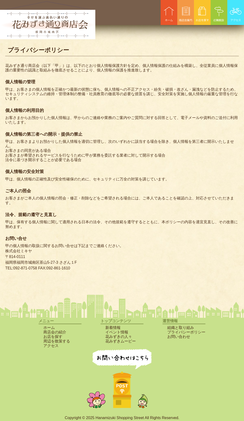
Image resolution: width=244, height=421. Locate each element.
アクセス (51, 346)
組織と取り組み (180, 328)
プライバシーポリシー (186, 332)
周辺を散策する (56, 341)
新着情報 (113, 328)
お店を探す (52, 337)
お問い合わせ (178, 337)
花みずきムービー (120, 341)
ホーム (49, 328)
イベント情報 (116, 332)
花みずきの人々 (118, 337)
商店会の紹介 (54, 332)
